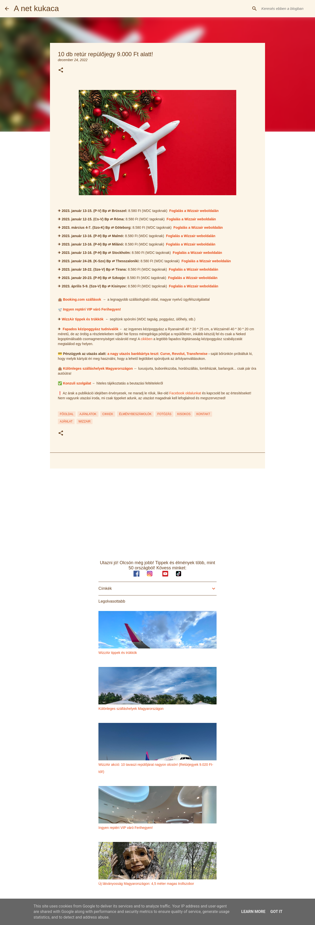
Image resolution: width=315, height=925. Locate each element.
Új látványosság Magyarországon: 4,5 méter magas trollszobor (146, 884)
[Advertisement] (157, 510)
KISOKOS (183, 414)
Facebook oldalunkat (185, 393)
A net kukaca (36, 8)
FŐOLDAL (67, 414)
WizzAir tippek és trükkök (82, 319)
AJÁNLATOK (87, 414)
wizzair (85, 421)
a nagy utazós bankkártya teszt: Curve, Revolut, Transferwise (157, 354)
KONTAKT (203, 414)
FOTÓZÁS (165, 414)
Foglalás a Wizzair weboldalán (194, 211)
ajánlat (66, 421)
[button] (61, 70)
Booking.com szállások (82, 299)
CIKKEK (107, 414)
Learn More (253, 911)
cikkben (146, 339)
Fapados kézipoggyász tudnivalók (90, 329)
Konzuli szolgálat (77, 383)
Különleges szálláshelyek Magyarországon (98, 368)
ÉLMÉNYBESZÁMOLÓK (135, 414)
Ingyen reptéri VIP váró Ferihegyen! (92, 309)
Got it (276, 911)
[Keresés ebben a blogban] (285, 9)
